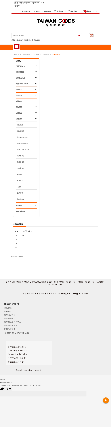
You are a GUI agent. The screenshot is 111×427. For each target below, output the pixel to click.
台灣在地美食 (20, 66)
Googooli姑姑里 (22, 143)
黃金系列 (20, 174)
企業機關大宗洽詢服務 (16, 333)
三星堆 (19, 187)
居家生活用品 (20, 78)
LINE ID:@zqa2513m (17, 350)
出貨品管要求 (9, 329)
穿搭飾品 (19, 89)
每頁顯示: (16, 241)
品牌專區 (19, 107)
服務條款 (8, 311)
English (27, 3)
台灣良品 (19, 113)
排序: (16, 231)
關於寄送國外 (9, 318)
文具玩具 (19, 95)
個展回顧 (45, 54)
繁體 (17, 3)
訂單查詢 (37, 11)
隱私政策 (8, 308)
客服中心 (47, 11)
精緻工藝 (19, 101)
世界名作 (19, 205)
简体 (21, 3)
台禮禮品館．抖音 (16, 361)
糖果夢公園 (20, 156)
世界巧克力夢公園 (23, 149)
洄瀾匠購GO (20, 72)
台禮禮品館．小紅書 (17, 357)
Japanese (35, 3)
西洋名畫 (20, 193)
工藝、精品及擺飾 (22, 84)
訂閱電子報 (26, 11)
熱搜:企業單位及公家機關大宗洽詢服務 (25, 40)
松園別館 (20, 125)
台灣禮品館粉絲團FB (17, 346)
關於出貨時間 (9, 315)
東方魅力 (20, 180)
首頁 (16, 54)
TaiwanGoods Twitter (18, 354)
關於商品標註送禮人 (12, 322)
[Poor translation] (8, 389)
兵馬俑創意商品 (22, 137)
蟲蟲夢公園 (20, 162)
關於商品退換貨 (10, 325)
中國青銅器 (20, 199)
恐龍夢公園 (56, 54)
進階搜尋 (91, 36)
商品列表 (26, 54)
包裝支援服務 (20, 211)
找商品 (36, 54)
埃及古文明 (20, 131)
